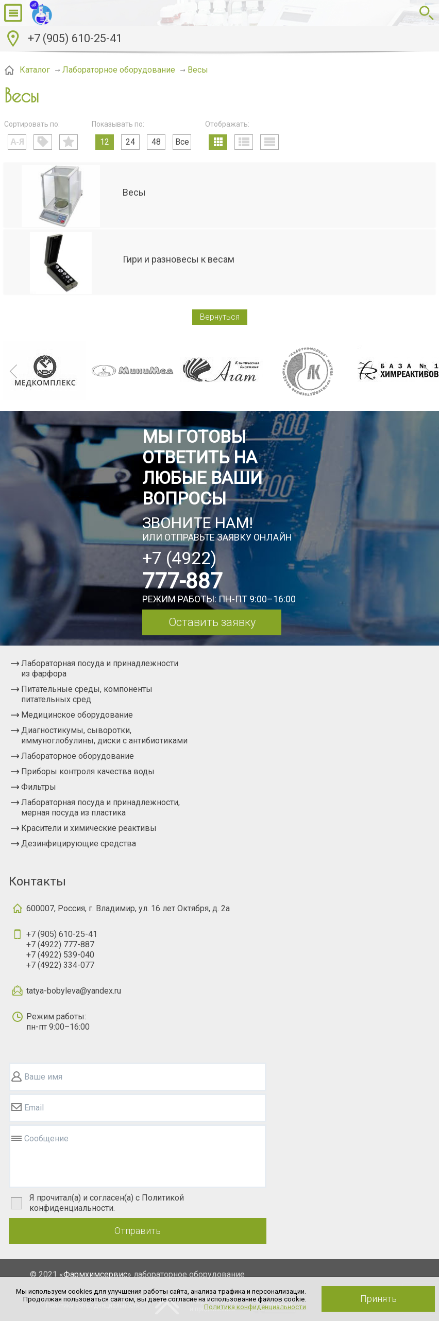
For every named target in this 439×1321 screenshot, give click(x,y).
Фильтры (38, 787)
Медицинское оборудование (77, 715)
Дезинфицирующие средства (78, 843)
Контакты (37, 881)
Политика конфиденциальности (255, 1307)
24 (130, 142)
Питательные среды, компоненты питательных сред (87, 694)
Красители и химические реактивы (89, 828)
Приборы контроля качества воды (88, 771)
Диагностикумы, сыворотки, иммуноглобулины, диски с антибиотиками (104, 735)
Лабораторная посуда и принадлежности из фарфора (99, 668)
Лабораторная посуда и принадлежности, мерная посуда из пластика (100, 807)
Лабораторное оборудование (77, 756)
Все (182, 142)
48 (156, 142)
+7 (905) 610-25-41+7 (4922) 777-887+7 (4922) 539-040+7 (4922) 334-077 (61, 949)
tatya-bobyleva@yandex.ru (73, 991)
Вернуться (220, 317)
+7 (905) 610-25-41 (75, 38)
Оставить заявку (212, 622)
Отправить (137, 1230)
